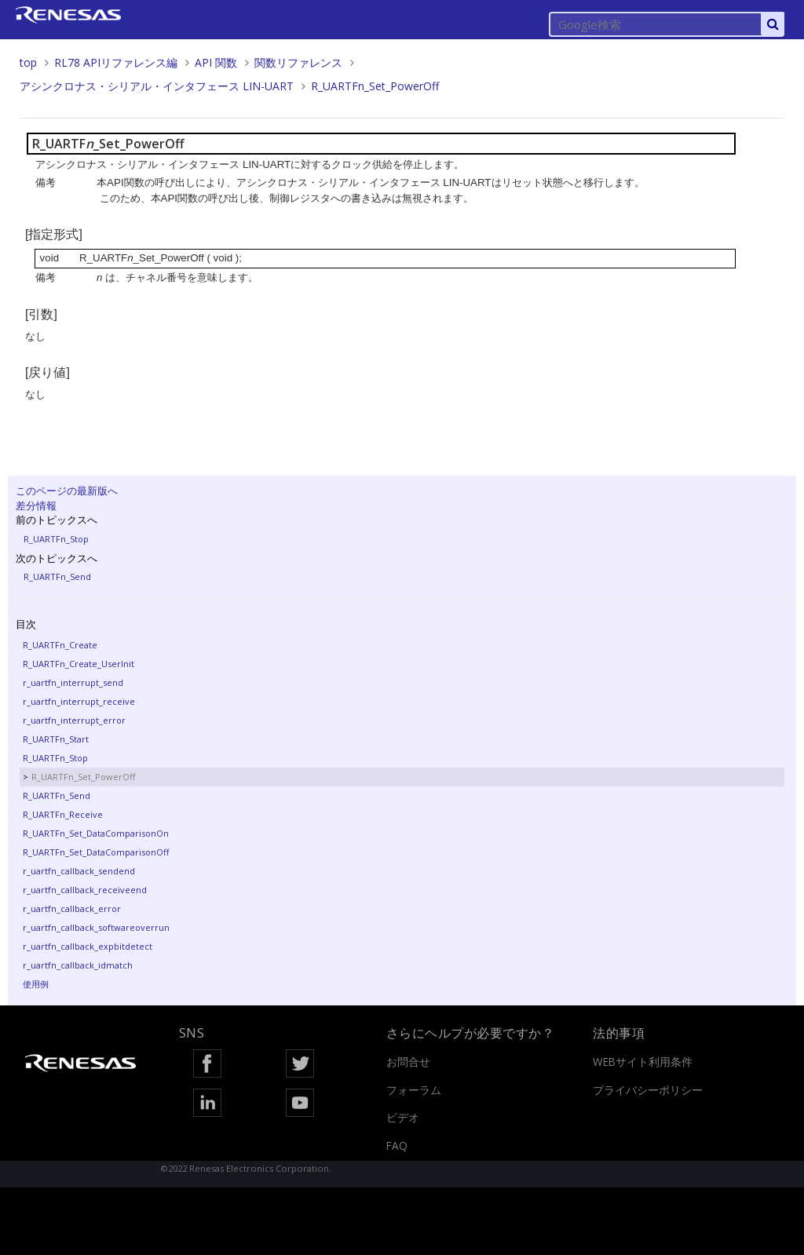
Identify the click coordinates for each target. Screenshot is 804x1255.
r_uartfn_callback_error (72, 908)
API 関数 (216, 62)
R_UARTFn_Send (57, 576)
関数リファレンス (298, 62)
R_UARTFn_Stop (56, 539)
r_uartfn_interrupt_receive (79, 701)
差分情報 (36, 505)
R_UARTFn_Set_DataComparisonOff (96, 852)
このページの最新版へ (67, 490)
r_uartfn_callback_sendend (79, 871)
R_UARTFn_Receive (63, 814)
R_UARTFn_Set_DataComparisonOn (96, 833)
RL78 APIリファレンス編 (115, 62)
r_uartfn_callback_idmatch (78, 965)
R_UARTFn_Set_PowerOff (375, 85)
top (28, 62)
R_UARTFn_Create (60, 645)
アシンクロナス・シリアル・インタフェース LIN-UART (157, 85)
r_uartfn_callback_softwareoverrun (96, 927)
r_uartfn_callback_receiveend (85, 890)
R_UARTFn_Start (56, 739)
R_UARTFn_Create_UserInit (78, 663)
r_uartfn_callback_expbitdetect (87, 946)
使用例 (36, 984)
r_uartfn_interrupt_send (73, 682)
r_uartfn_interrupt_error (74, 720)
